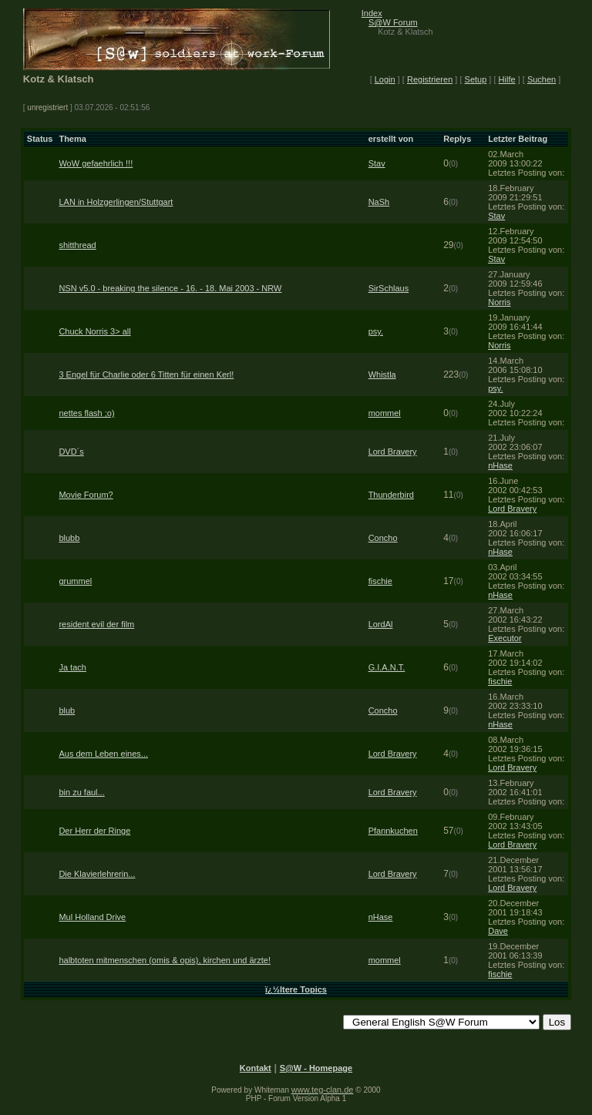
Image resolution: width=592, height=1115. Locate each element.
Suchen (541, 79)
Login (385, 79)
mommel (384, 413)
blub (67, 710)
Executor (504, 638)
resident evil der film (96, 624)
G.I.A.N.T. (386, 667)
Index (372, 13)
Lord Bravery (392, 451)
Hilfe (507, 79)
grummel (75, 581)
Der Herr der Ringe (94, 830)
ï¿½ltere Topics (296, 989)
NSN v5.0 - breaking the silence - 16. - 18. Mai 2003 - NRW (170, 288)
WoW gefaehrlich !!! (96, 163)
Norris (499, 302)
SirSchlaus (388, 288)
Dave (498, 930)
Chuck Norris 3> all (94, 331)
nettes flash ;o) (86, 413)
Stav (376, 163)
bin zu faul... (81, 792)
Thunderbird (391, 494)
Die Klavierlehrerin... (97, 873)
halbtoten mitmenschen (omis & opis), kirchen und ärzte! (165, 960)
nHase (500, 465)
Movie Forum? (86, 494)
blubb (69, 537)
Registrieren (429, 79)
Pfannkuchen (393, 830)
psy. (375, 331)
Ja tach (72, 667)
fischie (380, 581)
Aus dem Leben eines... (103, 753)
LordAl (380, 624)
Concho (383, 537)
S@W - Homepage (316, 1068)
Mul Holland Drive (92, 917)
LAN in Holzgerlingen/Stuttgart (116, 202)
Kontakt (255, 1068)
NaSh (379, 202)
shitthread (77, 245)
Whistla (382, 374)
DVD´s (71, 451)
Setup (476, 79)
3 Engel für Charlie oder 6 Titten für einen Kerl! (146, 374)
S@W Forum (393, 22)
